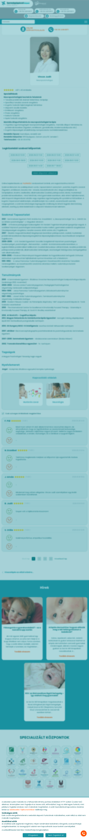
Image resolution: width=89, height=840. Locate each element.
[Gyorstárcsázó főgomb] (84, 833)
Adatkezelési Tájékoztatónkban (22, 809)
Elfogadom (33, 835)
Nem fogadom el (56, 835)
